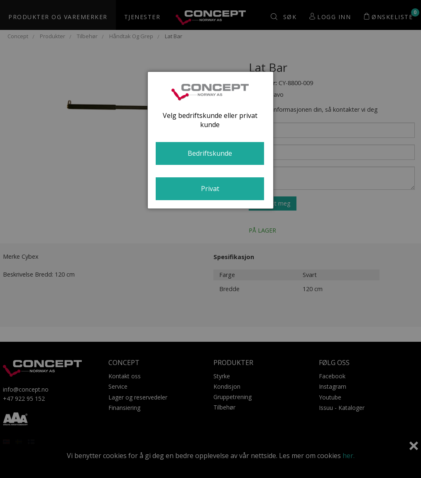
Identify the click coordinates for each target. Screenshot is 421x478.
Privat (210, 188)
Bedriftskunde (210, 153)
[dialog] (210, 140)
